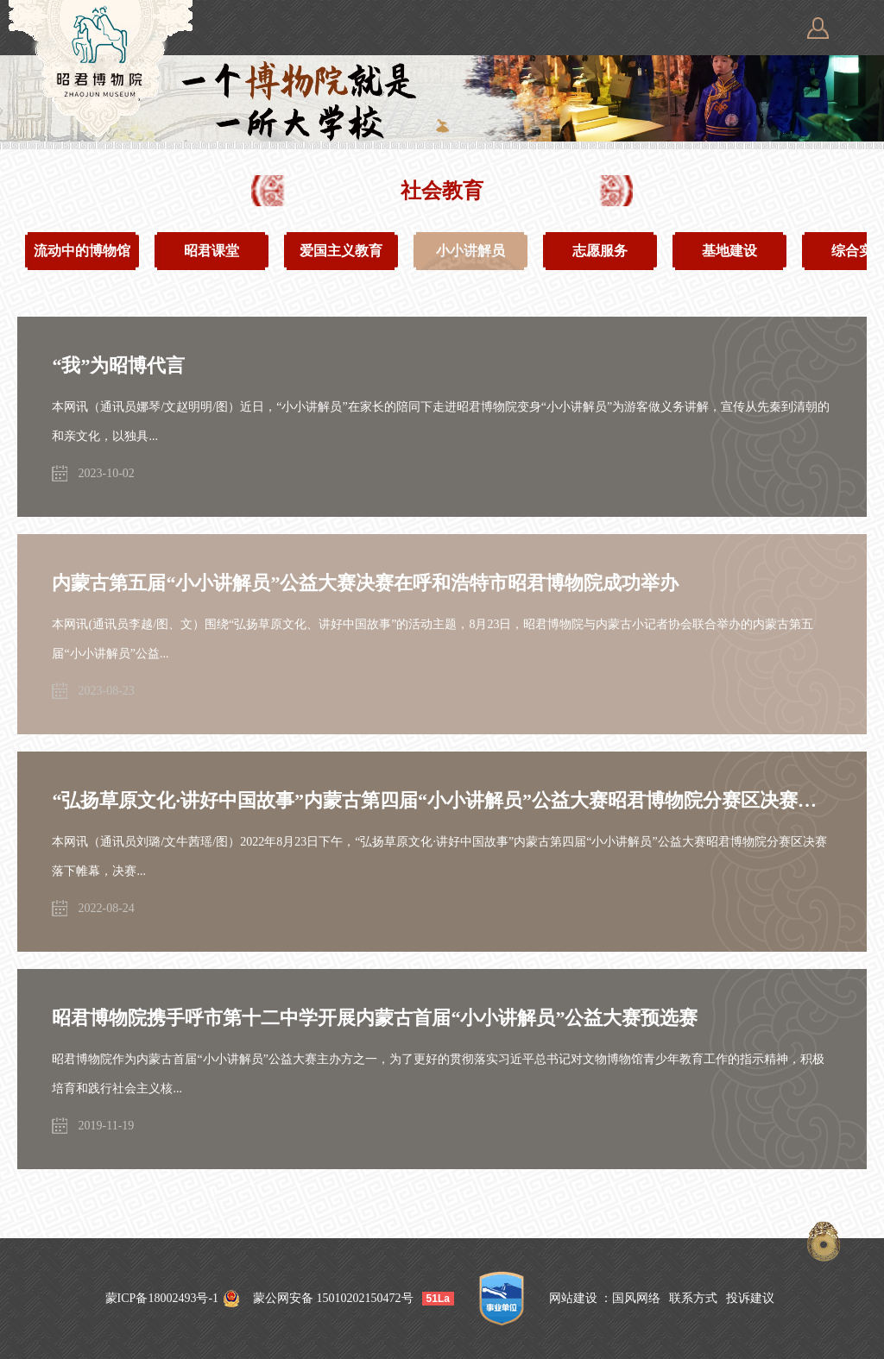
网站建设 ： (581, 1298)
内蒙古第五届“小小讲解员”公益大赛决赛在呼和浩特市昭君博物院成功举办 (365, 583)
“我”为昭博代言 (118, 365)
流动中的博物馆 (82, 250)
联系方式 (693, 1298)
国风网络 (636, 1298)
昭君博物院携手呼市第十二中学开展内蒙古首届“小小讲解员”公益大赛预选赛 (375, 1018)
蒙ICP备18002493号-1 (161, 1298)
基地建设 (729, 250)
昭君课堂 (211, 250)
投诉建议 (750, 1298)
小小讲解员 (470, 251)
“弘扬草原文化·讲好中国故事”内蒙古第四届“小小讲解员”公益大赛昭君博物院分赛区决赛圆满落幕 (441, 800)
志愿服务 (600, 250)
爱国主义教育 (341, 250)
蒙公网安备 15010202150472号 (333, 1298)
